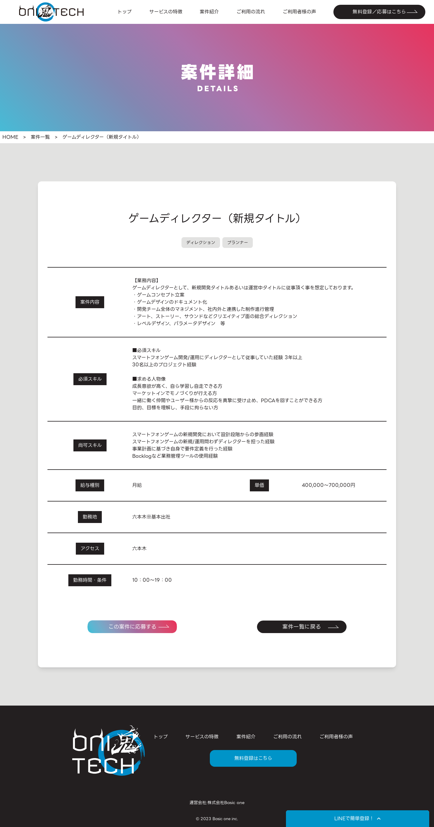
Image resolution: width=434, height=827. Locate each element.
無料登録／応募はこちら (379, 12)
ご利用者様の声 (299, 12)
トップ (124, 12)
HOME (10, 137)
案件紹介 (209, 12)
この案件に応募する (132, 626)
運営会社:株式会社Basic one (217, 802)
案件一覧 (40, 137)
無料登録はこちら (253, 758)
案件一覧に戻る (301, 626)
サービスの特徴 (165, 12)
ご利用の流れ (250, 12)
